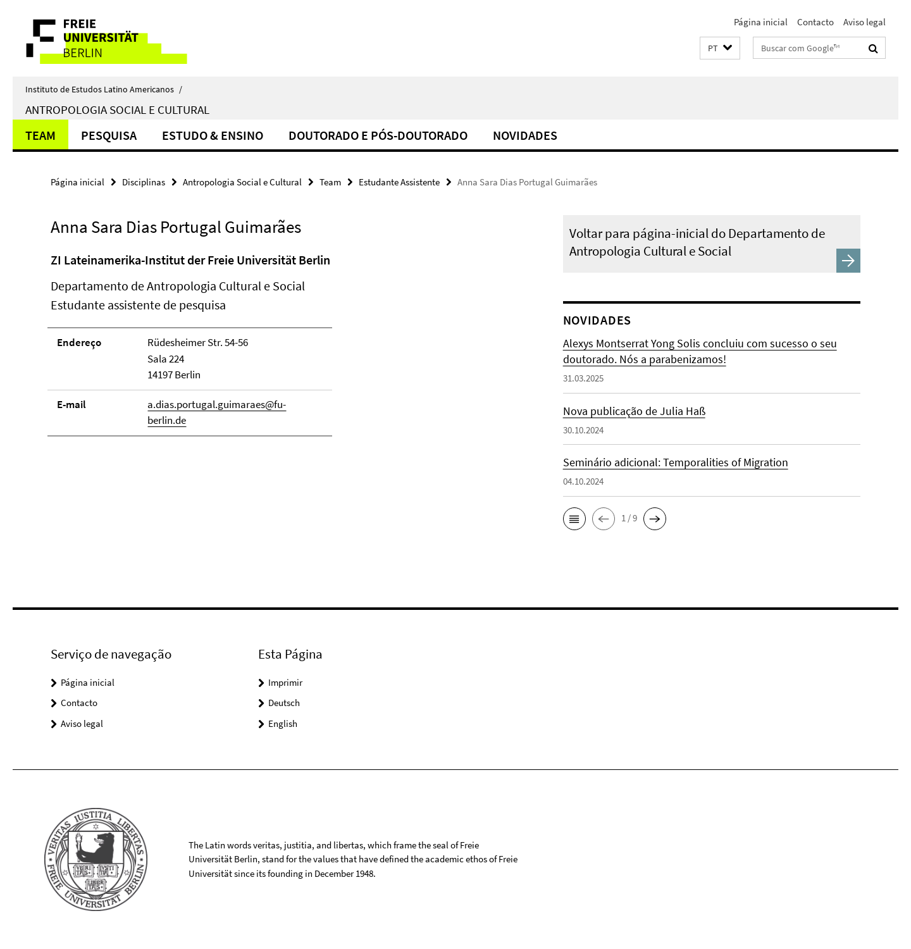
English (282, 723)
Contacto (815, 22)
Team (40, 135)
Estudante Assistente (399, 182)
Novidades (525, 135)
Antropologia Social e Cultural (117, 109)
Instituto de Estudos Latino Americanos (103, 89)
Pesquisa (109, 135)
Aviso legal (864, 22)
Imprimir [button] (285, 682)
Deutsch (284, 703)
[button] (720, 48)
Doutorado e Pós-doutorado (378, 135)
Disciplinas (143, 182)
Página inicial (761, 22)
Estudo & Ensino (212, 135)
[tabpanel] (283, 350)
